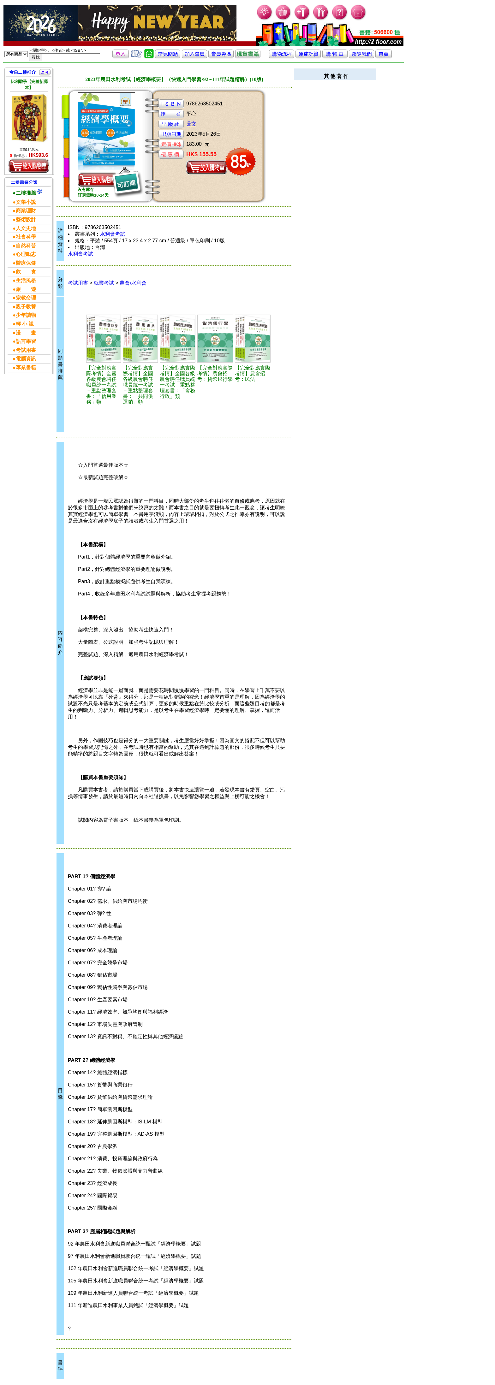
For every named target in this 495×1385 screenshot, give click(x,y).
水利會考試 (112, 234)
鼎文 (191, 124)
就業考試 (104, 283)
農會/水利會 (133, 283)
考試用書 (78, 283)
